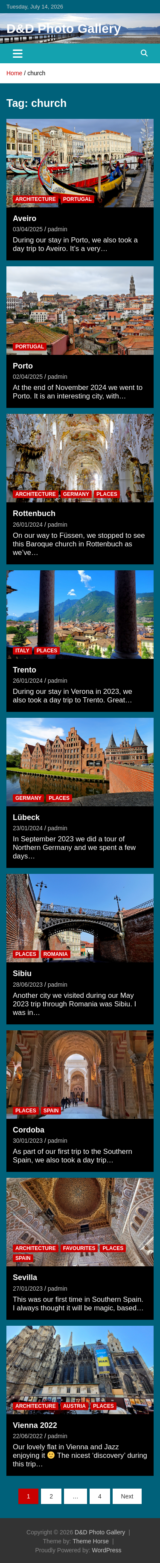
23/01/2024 (28, 828)
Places (106, 494)
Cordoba (28, 1130)
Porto (23, 366)
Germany (76, 494)
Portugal (77, 199)
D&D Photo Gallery (63, 28)
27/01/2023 (28, 1288)
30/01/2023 (28, 1140)
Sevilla (25, 1277)
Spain (51, 1111)
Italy (22, 651)
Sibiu (22, 973)
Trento (24, 670)
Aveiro (24, 218)
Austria (74, 1406)
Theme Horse (91, 1541)
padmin (57, 229)
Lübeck (26, 817)
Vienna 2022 (35, 1425)
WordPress (107, 1550)
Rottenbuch (34, 513)
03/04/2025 (28, 229)
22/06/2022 (28, 1436)
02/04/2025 (28, 376)
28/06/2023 (28, 984)
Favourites (79, 1248)
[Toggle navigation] (17, 53)
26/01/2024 (28, 524)
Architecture (35, 199)
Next (127, 1496)
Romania (56, 954)
